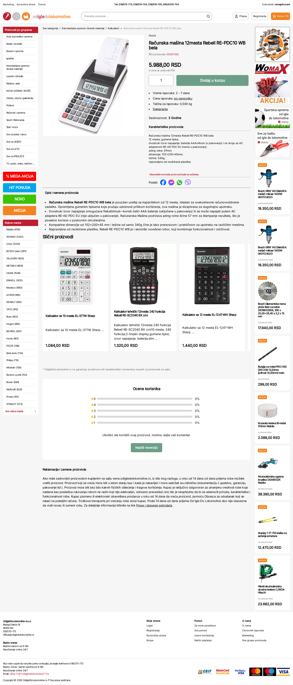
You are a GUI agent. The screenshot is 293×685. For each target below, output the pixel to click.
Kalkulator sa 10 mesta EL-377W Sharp (70, 316)
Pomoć (42, 4)
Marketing (8, 4)
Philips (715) (12, 360)
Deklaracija (160, 109)
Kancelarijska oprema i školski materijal (18, 67)
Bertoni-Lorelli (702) (16, 374)
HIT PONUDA (19, 187)
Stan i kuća (12, 127)
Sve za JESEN (13, 141)
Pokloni (10, 105)
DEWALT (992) (14, 301)
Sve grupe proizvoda (254, 640)
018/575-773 (125, 4)
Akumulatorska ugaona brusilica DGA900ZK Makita (270, 479)
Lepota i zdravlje (14, 76)
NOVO (19, 199)
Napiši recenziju (146, 447)
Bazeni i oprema (14, 51)
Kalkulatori (113, 28)
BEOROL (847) (13, 331)
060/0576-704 (171, 4)
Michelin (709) (13, 367)
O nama (246, 625)
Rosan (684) (12, 382)
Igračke (10, 58)
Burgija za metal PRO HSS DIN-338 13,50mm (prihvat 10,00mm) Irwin (272, 370)
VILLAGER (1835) (15, 258)
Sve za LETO (13, 148)
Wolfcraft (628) (14, 389)
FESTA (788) (12, 345)
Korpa (149, 640)
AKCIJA (19, 210)
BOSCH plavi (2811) (16, 251)
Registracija (153, 630)
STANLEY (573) (14, 403)
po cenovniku (183, 98)
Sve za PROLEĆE (15, 156)
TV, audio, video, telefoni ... (20, 163)
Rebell (152, 35)
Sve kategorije (50, 28)
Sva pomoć (200, 630)
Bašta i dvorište (14, 43)
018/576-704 (140, 4)
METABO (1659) (14, 265)
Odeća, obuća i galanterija (19, 98)
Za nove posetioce (205, 625)
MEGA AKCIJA (19, 176)
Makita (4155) (13, 229)
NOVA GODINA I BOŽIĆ (18, 90)
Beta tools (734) (14, 353)
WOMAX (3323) (14, 236)
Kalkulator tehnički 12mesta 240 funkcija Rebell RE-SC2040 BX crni (139, 313)
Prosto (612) (12, 396)
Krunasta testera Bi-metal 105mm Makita (272, 425)
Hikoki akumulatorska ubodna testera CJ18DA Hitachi (271, 589)
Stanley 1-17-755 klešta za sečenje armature (272, 534)
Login (149, 625)
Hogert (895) (13, 323)
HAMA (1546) (13, 272)
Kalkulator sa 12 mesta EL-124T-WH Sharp (209, 315)
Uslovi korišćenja (204, 635)
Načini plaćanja (203, 640)
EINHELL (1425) (14, 280)
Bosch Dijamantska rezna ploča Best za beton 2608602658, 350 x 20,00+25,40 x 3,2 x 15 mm (272, 310)
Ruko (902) (12, 316)
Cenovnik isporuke (253, 630)
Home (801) (12, 338)
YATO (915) (12, 309)
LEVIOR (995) (13, 294)
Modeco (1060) (14, 287)
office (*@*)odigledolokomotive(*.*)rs (29, 673)
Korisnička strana (26, 4)
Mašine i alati (13, 83)
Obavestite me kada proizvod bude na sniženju (174, 174)
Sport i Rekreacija (15, 119)
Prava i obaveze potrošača (154, 505)
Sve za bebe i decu (16, 134)
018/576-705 (155, 4)
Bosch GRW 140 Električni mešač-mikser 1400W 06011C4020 (272, 194)
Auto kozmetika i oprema (19, 36)
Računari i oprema (15, 112)
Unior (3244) (13, 243)
